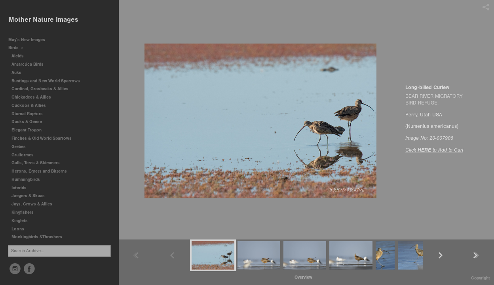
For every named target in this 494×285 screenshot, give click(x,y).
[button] (303, 277)
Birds (16, 47)
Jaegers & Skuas (30, 195)
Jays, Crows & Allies (31, 204)
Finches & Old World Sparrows (41, 138)
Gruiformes (25, 155)
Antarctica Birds (30, 64)
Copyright (480, 278)
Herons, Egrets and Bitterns (41, 171)
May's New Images (26, 39)
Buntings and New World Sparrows (48, 81)
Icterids (19, 187)
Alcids (20, 56)
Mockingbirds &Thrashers (36, 236)
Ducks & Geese (29, 121)
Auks (19, 72)
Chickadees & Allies (34, 97)
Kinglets (19, 220)
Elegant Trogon (26, 130)
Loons (17, 229)
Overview (303, 277)
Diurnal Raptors (29, 113)
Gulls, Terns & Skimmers (38, 162)
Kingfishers (25, 212)
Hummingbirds (28, 179)
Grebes (21, 146)
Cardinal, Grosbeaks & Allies (39, 88)
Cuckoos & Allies (31, 105)
